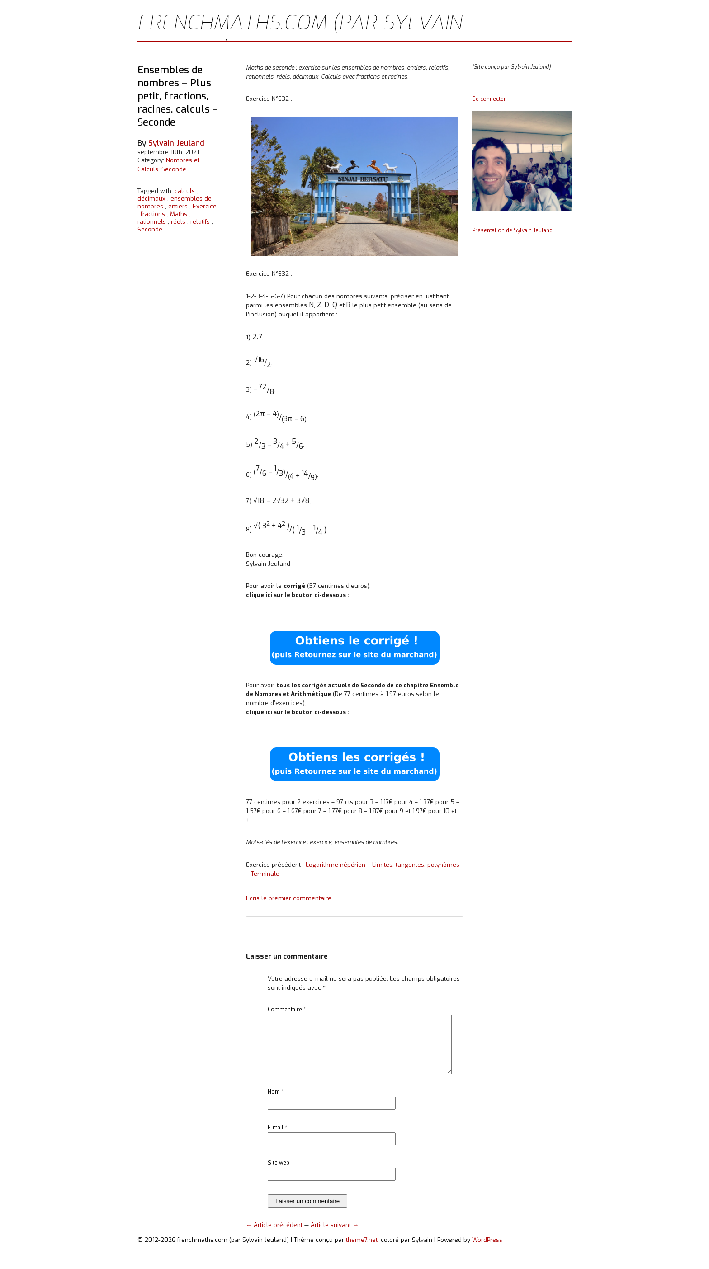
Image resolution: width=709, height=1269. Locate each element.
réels (178, 222)
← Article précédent (275, 1236)
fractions (153, 214)
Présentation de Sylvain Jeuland (512, 230)
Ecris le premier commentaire (288, 898)
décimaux (151, 198)
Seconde (173, 169)
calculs (185, 191)
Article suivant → (335, 1236)
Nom (276, 1102)
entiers (178, 206)
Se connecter (489, 99)
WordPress (487, 1251)
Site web (278, 1173)
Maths (178, 214)
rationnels (151, 222)
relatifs (200, 222)
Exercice (205, 206)
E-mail (277, 1138)
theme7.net (362, 1251)
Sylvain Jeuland (176, 143)
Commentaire (287, 1009)
